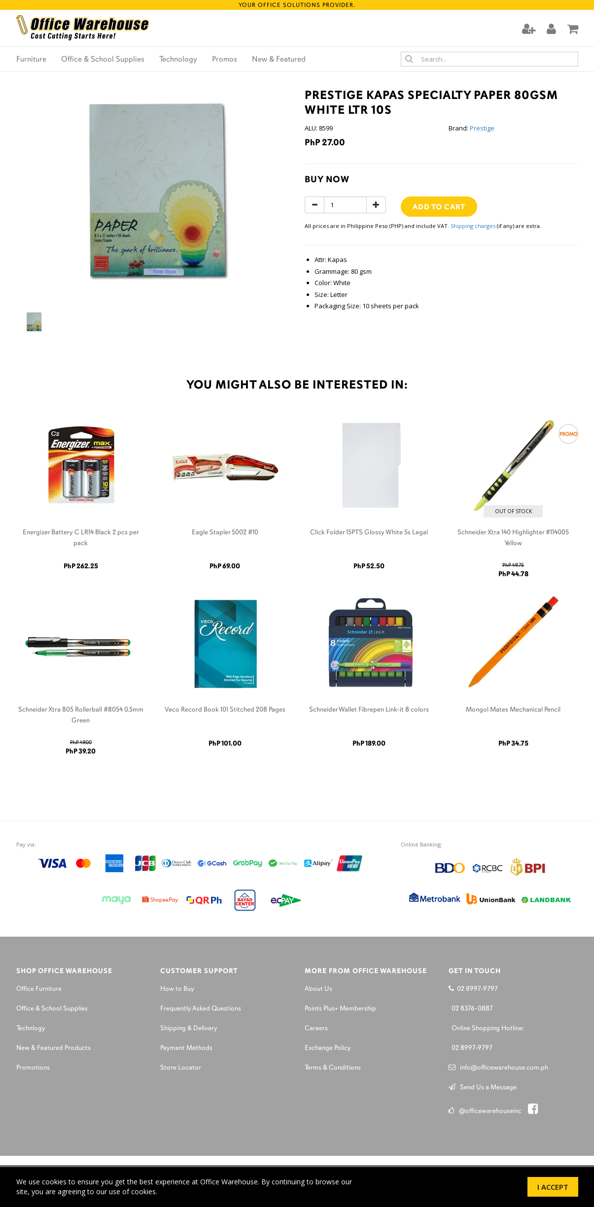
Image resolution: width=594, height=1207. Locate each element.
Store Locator (180, 1068)
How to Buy (177, 989)
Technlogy (30, 1028)
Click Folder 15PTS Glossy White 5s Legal (369, 532)
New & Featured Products (53, 1048)
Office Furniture (39, 989)
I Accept (552, 1187)
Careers (316, 1028)
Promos (224, 60)
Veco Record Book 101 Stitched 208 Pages (225, 710)
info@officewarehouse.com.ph (498, 1068)
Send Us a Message (483, 1087)
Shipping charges (473, 225)
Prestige (482, 128)
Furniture (31, 60)
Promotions (33, 1068)
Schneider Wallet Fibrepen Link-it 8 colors (369, 710)
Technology (178, 60)
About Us (318, 989)
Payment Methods (186, 1048)
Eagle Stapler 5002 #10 (225, 532)
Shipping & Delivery (188, 1028)
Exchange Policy (328, 1048)
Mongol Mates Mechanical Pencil (513, 710)
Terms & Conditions (333, 1068)
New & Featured (279, 60)
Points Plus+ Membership (340, 1008)
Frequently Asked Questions (200, 1008)
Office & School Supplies (102, 60)
